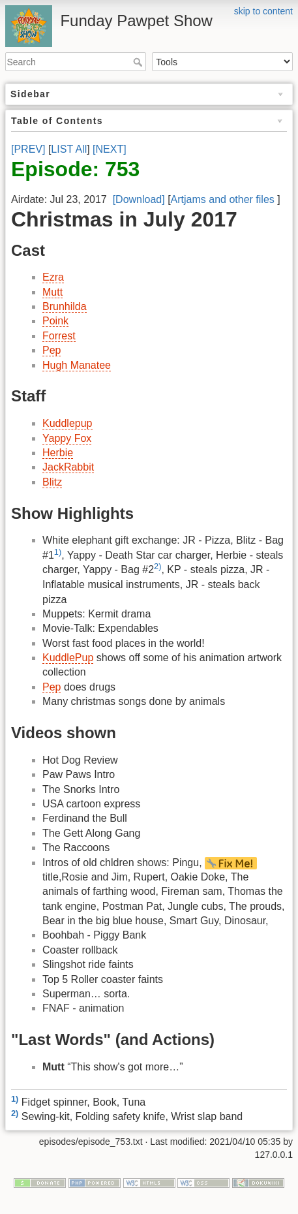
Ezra (53, 277)
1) (57, 552)
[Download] (139, 199)
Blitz (52, 482)
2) (157, 566)
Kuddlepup (67, 423)
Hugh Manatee (76, 365)
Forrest (59, 335)
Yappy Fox (66, 438)
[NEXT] (110, 149)
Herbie (57, 452)
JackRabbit (68, 467)
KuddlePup (67, 657)
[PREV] (28, 149)
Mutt (52, 292)
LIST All (69, 149)
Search (139, 62)
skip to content (263, 11)
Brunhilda (64, 306)
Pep (51, 350)
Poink (55, 320)
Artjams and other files (223, 199)
